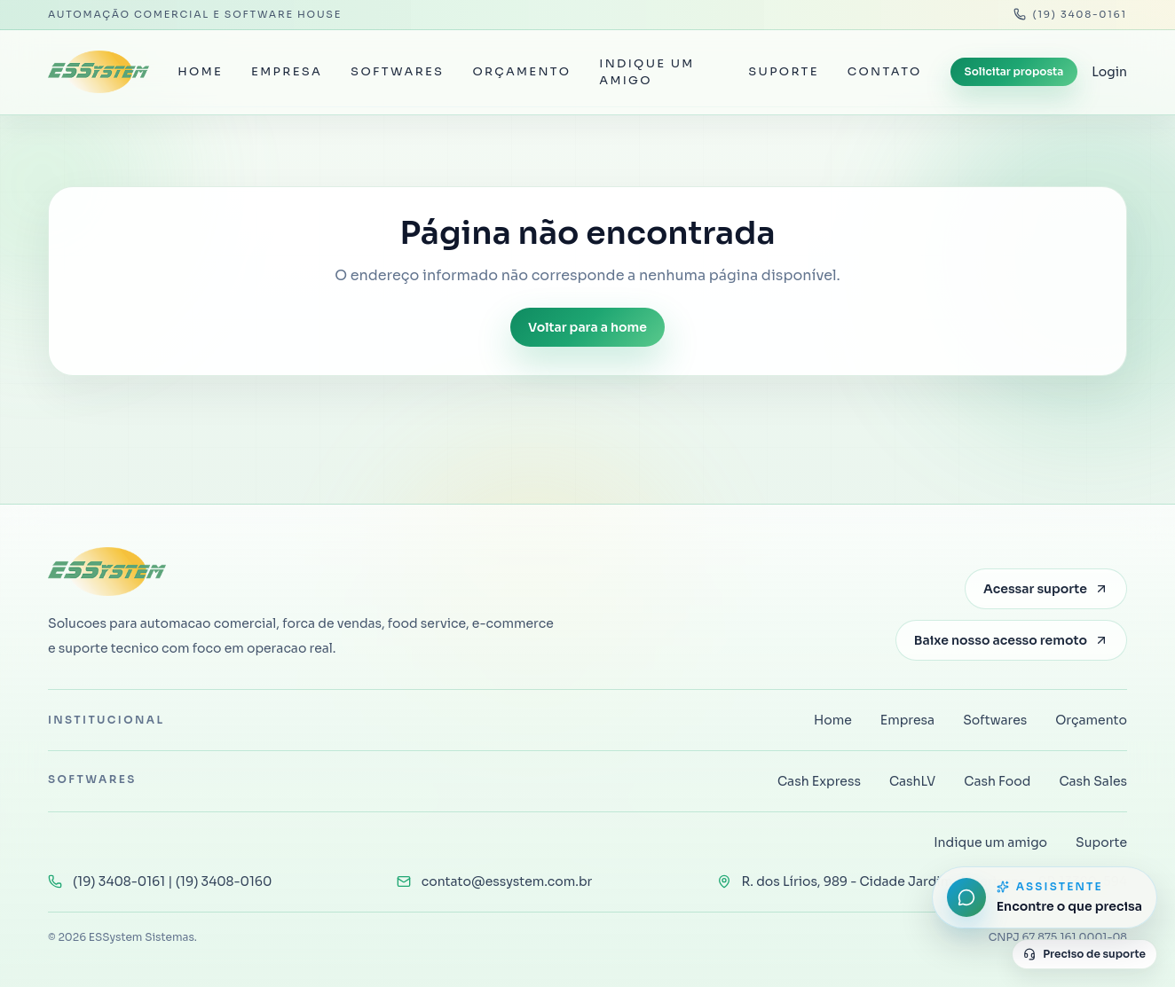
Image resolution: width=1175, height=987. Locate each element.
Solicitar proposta (1014, 71)
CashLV (912, 781)
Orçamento (521, 71)
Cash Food (997, 781)
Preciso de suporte (1084, 953)
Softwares (397, 71)
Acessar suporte (1045, 589)
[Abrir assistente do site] (1044, 897)
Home (200, 71)
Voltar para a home (587, 327)
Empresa (286, 71)
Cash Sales (1093, 781)
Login (1109, 72)
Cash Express (819, 781)
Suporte (783, 71)
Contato (885, 71)
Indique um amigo (646, 72)
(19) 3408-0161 (1070, 14)
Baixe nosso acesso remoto (1011, 640)
